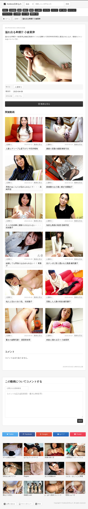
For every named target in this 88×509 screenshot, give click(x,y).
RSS (39, 504)
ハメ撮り (38, 10)
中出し (5, 10)
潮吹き (25, 10)
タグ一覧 (25, 14)
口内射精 (13, 10)
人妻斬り (18, 87)
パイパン (54, 10)
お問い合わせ (10, 504)
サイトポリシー (26, 504)
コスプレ (46, 10)
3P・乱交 (63, 10)
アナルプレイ (7, 14)
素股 (31, 10)
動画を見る (45, 104)
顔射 (19, 10)
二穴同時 (17, 14)
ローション (72, 10)
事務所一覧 (34, 14)
